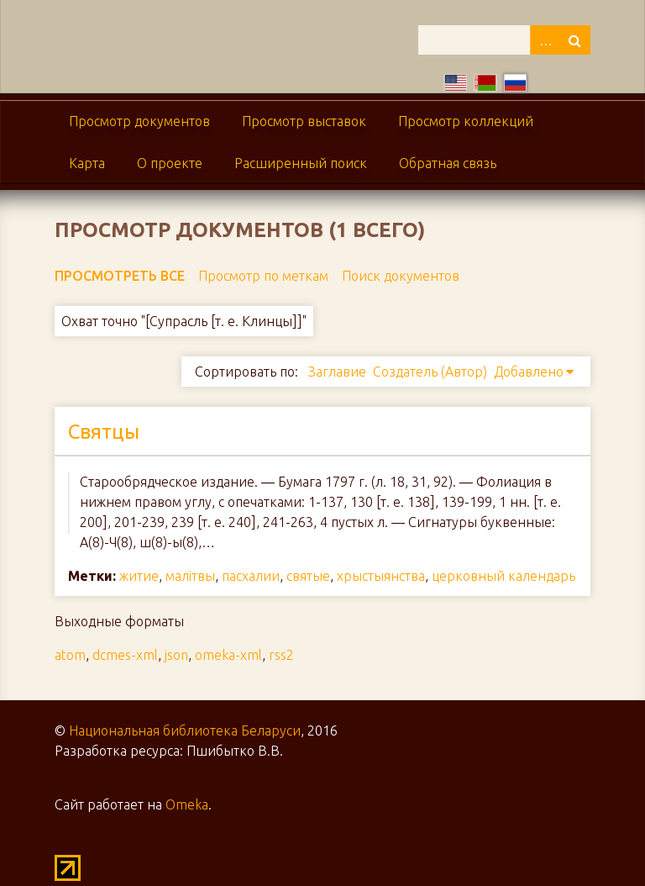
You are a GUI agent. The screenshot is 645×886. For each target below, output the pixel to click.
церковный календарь (503, 575)
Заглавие (337, 371)
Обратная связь (447, 163)
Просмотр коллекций (465, 121)
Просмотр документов (139, 121)
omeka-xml (228, 654)
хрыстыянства (381, 575)
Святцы (103, 431)
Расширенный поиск (300, 163)
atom (70, 654)
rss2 (281, 654)
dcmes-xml (125, 654)
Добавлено (529, 371)
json (176, 654)
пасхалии (251, 575)
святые (308, 575)
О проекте (169, 163)
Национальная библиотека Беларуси (185, 730)
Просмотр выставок (304, 121)
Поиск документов (400, 275)
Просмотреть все (120, 275)
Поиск (575, 40)
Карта (87, 163)
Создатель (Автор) (430, 371)
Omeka (186, 804)
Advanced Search (545, 40)
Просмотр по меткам (263, 275)
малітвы (190, 575)
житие (139, 575)
